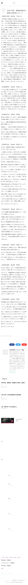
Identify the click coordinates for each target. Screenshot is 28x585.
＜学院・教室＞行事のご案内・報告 (10, 557)
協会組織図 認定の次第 (14, 498)
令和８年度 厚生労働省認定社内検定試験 (11, 394)
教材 (2, 568)
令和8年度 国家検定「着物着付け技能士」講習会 (13, 382)
